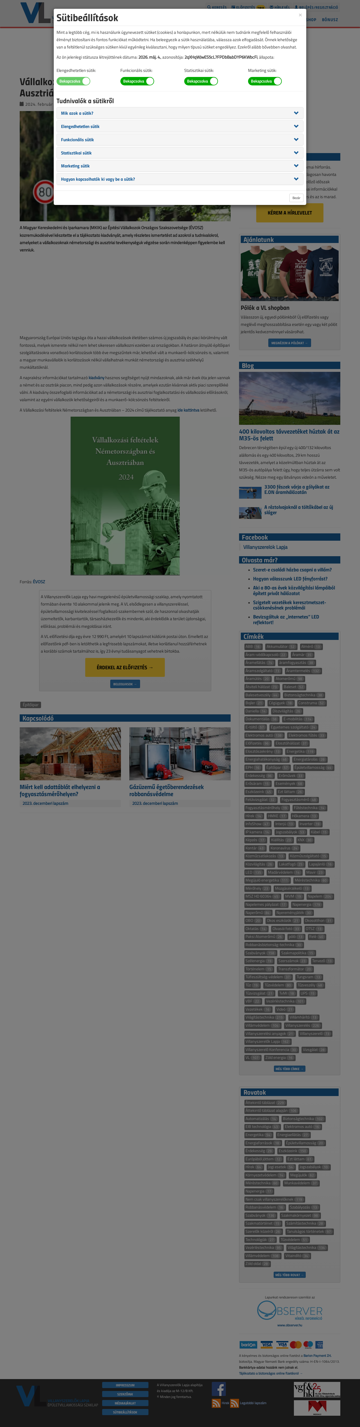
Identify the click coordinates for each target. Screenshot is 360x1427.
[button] (77, 112)
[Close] (300, 14)
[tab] (180, 113)
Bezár (296, 197)
